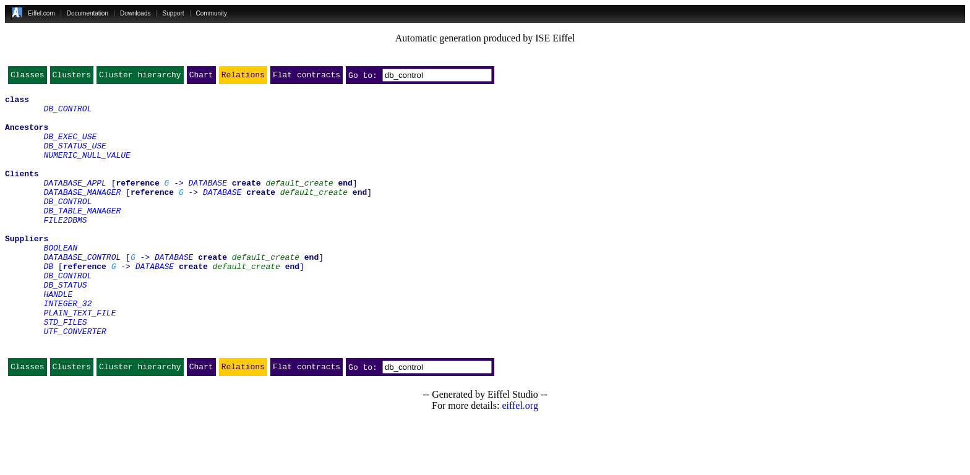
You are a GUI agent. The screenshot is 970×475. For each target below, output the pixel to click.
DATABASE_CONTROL (82, 291)
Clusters (72, 77)
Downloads (135, 13)
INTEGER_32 (67, 347)
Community (212, 13)
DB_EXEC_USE (70, 147)
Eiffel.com (41, 13)
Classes (28, 77)
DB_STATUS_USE (74, 158)
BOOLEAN (60, 280)
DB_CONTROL (67, 113)
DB (48, 303)
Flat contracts (306, 77)
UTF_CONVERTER (74, 381)
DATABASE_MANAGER (82, 214)
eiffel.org (520, 459)
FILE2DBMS (65, 247)
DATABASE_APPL (74, 202)
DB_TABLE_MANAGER (82, 236)
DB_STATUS (65, 325)
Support (173, 13)
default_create (299, 202)
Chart (201, 77)
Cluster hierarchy (140, 77)
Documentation (87, 13)
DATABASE (208, 202)
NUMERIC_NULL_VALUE (86, 169)
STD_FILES (65, 369)
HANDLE (57, 336)
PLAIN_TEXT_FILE (79, 358)
